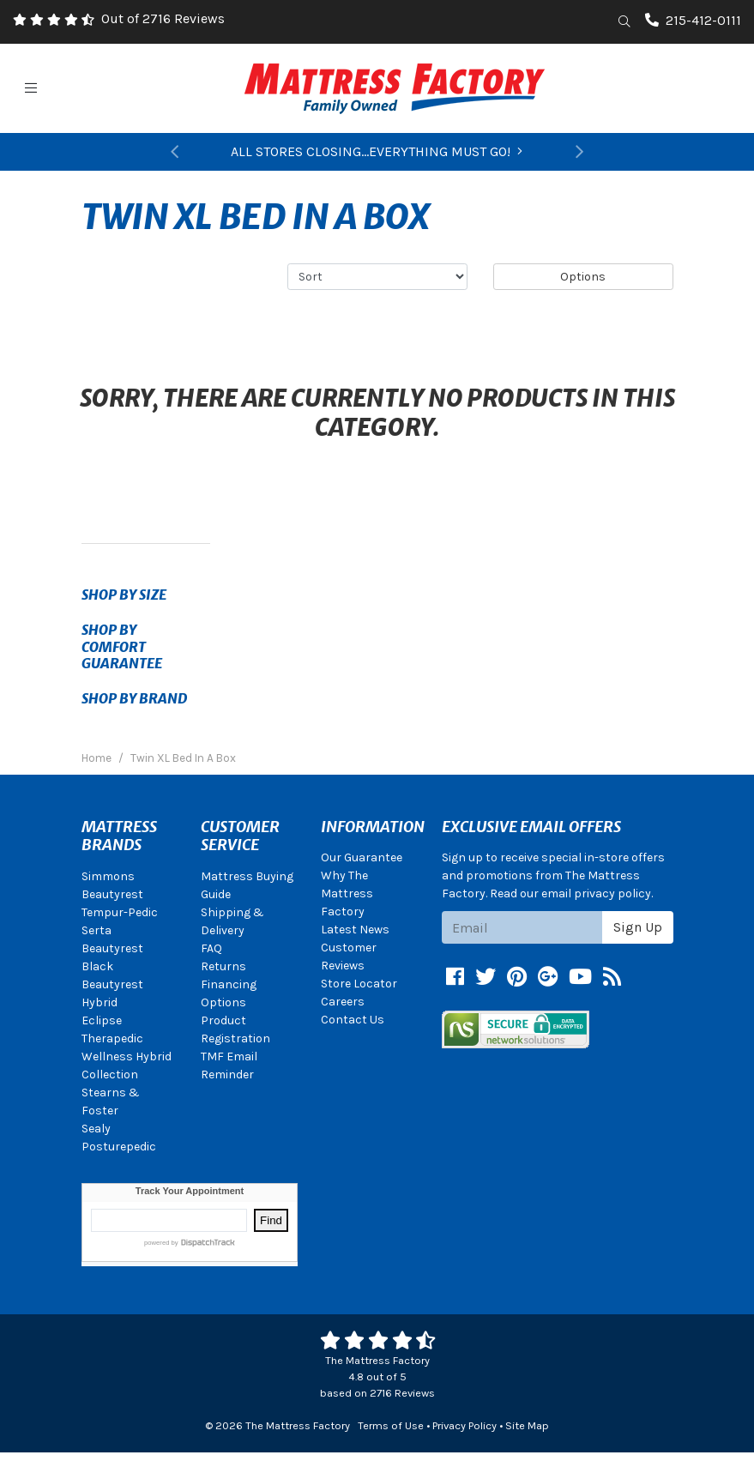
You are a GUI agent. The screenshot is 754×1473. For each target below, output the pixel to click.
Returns (223, 966)
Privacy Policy (464, 1425)
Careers (343, 1001)
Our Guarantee (361, 857)
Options (583, 276)
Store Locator (359, 983)
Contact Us (352, 1019)
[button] (174, 152)
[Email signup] (522, 927)
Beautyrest (112, 894)
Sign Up (637, 927)
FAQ (211, 948)
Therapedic (112, 1038)
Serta (96, 930)
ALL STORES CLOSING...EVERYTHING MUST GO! (376, 151)
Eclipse (101, 1020)
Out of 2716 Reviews (163, 18)
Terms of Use (391, 1425)
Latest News (355, 929)
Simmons (108, 876)
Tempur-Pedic (119, 912)
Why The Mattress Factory (347, 893)
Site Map (527, 1425)
